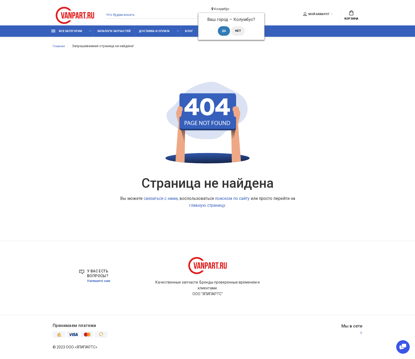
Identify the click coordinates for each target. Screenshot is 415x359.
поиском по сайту (232, 201)
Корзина (351, 16)
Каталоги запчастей (113, 33)
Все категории (66, 33)
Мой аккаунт (316, 15)
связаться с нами (161, 201)
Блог (189, 33)
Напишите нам (100, 283)
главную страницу (207, 207)
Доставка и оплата (154, 33)
